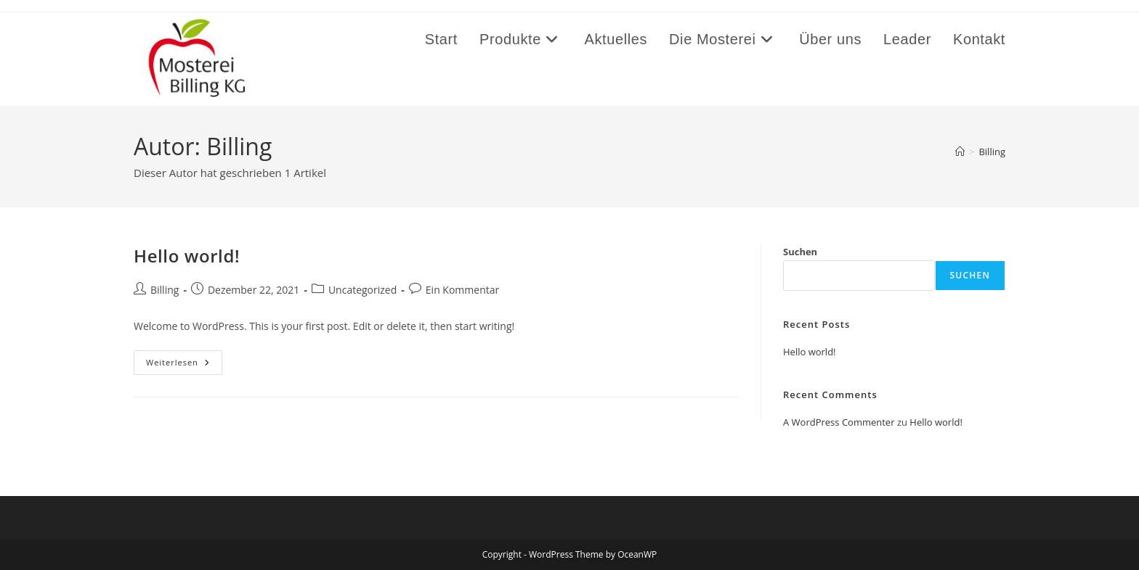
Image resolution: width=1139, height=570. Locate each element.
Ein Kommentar (462, 290)
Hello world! (187, 256)
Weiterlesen (184, 365)
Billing (991, 151)
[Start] (960, 151)
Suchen (800, 251)
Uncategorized (362, 290)
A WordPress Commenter (839, 422)
